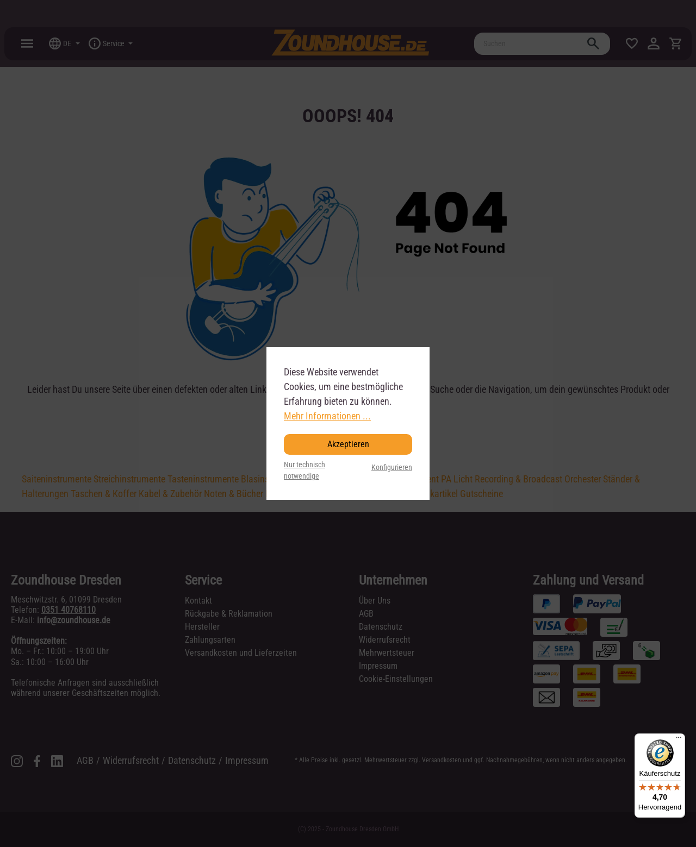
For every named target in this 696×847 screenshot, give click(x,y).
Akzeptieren (348, 444)
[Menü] (678, 739)
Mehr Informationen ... (327, 416)
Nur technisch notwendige (304, 470)
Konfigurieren (391, 467)
